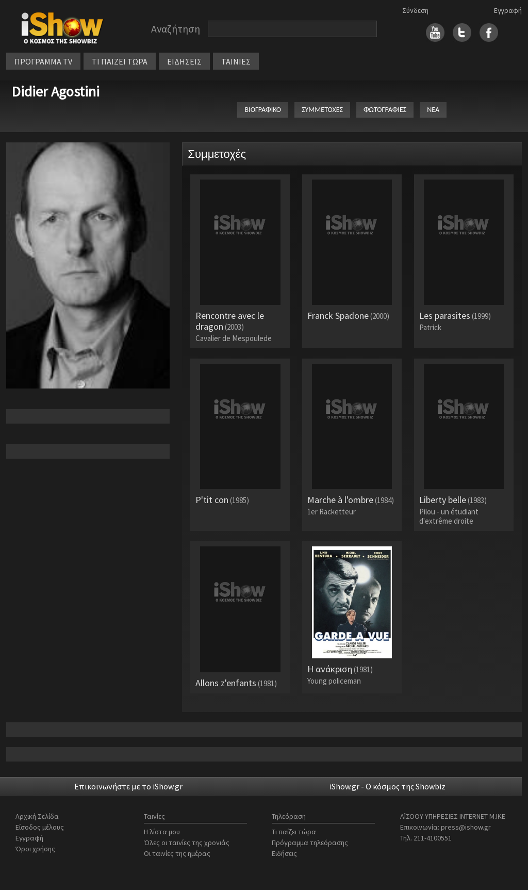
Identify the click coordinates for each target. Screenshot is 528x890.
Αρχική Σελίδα (37, 816)
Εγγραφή (508, 10)
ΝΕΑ (433, 109)
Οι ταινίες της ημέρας (177, 853)
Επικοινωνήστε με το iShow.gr (128, 786)
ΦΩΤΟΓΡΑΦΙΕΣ (385, 109)
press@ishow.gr (466, 827)
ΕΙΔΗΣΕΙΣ (184, 61)
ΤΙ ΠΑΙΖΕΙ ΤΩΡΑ (119, 61)
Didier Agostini (55, 91)
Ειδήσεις (284, 853)
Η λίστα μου (162, 831)
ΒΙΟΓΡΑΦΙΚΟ (262, 109)
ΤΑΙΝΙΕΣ (236, 61)
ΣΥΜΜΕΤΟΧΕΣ (322, 109)
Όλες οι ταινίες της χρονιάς (186, 842)
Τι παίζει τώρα (294, 831)
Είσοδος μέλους (39, 827)
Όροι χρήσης (35, 848)
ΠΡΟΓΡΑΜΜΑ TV (43, 61)
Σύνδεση (415, 10)
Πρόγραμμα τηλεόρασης (310, 842)
